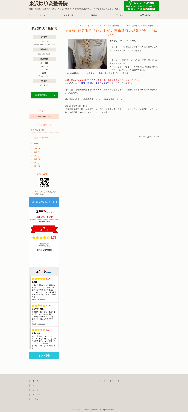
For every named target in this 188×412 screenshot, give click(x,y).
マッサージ (68, 15)
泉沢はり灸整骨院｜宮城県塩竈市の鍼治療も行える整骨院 (48, 4)
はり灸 (94, 15)
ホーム (42, 15)
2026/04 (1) (35, 156)
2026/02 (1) (35, 163)
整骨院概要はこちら (44, 95)
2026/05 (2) (35, 152)
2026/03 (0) (35, 159)
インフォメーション (96, 26)
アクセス (120, 15)
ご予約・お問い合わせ (41, 202)
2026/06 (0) (35, 149)
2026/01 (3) (35, 166)
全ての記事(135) (37, 130)
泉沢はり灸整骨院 (91, 410)
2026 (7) (34, 143)
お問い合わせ (146, 15)
